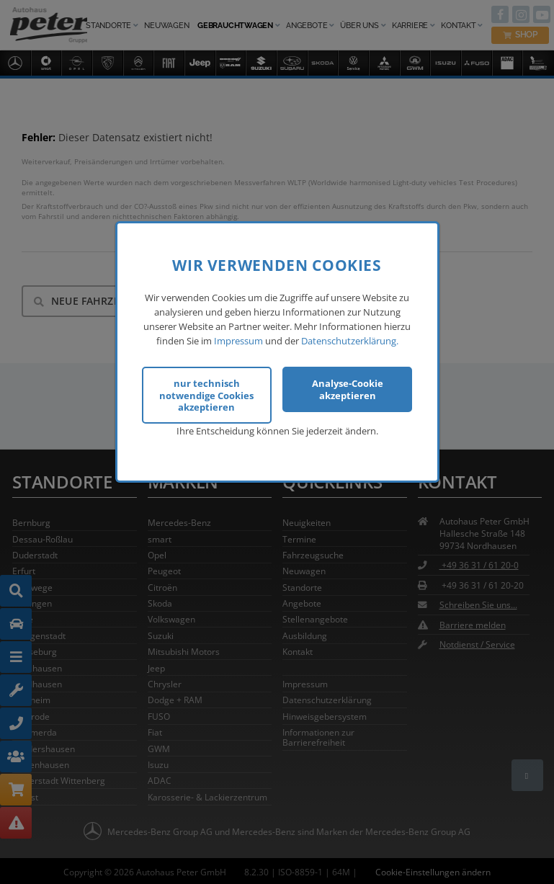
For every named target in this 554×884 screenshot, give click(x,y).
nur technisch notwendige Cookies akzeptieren (206, 395)
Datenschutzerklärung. (349, 340)
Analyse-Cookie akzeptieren (347, 389)
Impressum (238, 340)
